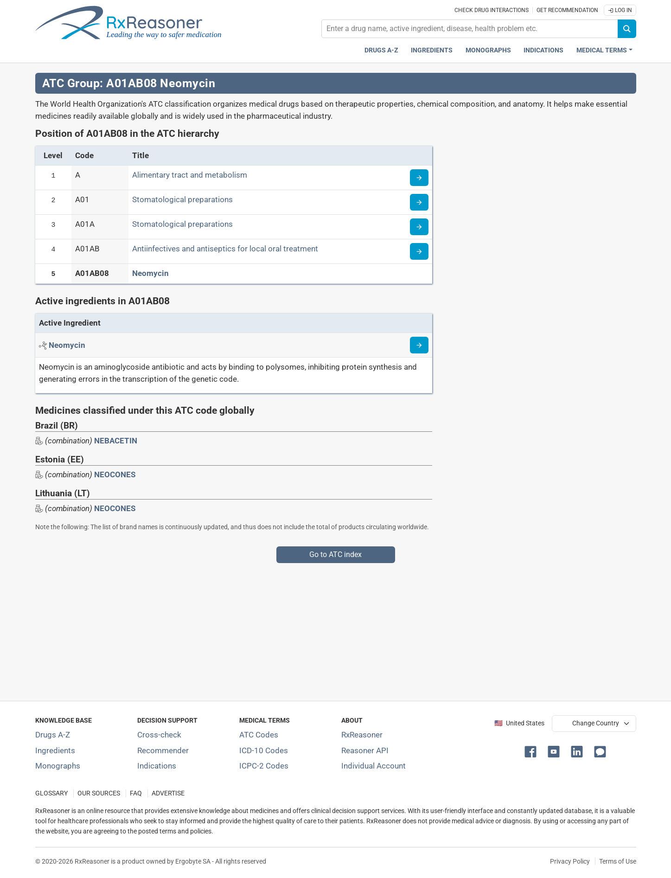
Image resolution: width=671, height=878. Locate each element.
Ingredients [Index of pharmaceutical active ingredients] (55, 750)
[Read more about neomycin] (419, 345)
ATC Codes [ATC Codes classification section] (258, 734)
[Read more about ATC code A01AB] (419, 251)
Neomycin (150, 273)
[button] (532, 751)
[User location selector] (594, 723)
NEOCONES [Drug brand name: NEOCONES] (114, 474)
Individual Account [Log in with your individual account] (373, 765)
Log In (620, 10)
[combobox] (469, 28)
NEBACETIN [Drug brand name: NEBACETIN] (115, 440)
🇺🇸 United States (519, 723)
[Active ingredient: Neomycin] (67, 345)
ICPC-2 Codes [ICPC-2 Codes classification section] (263, 765)
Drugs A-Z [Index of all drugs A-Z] (52, 734)
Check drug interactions (491, 10)
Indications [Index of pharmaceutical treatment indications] (156, 765)
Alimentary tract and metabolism (189, 174)
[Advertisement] (313, 628)
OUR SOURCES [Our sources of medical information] (98, 793)
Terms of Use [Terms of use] (617, 861)
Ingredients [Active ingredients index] (432, 50)
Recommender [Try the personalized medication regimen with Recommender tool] (163, 750)
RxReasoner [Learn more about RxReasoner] (362, 734)
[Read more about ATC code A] (419, 177)
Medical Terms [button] (601, 50)
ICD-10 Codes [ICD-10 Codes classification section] (263, 750)
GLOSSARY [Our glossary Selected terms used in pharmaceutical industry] (51, 793)
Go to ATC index (335, 554)
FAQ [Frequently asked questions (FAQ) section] (136, 793)
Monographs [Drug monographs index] (488, 50)
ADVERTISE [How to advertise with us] (168, 793)
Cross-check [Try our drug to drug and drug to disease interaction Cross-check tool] (159, 734)
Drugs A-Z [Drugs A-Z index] (381, 50)
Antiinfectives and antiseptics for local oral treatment (225, 248)
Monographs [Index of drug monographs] (57, 765)
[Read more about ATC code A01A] (419, 226)
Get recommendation (567, 10)
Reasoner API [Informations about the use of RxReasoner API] (365, 750)
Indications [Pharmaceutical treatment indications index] (543, 50)
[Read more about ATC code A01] (419, 202)
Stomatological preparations (182, 199)
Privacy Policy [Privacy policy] (570, 861)
